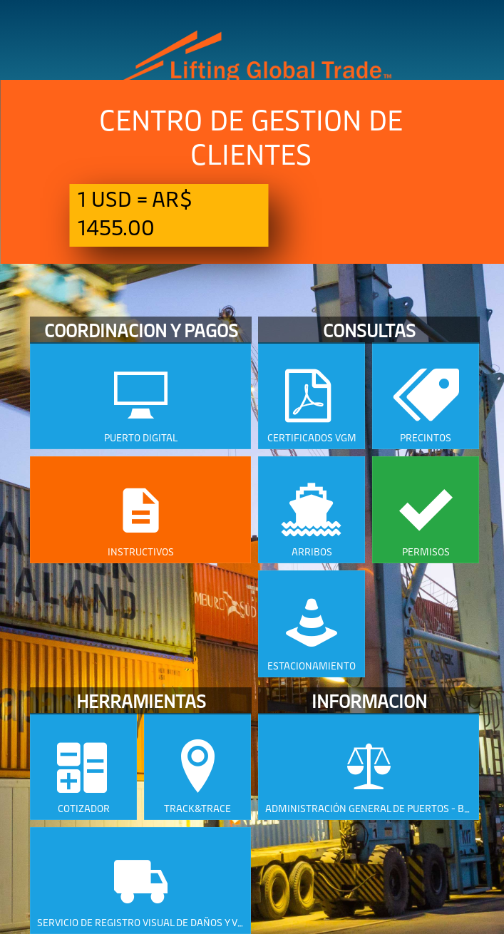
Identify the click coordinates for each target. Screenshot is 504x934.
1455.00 (116, 226)
